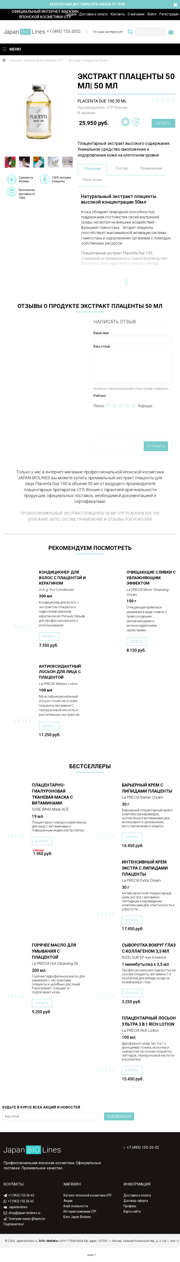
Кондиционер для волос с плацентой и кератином (62, 578)
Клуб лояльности (76, 1206)
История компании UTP (80, 1211)
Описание (92, 168)
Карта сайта (132, 1211)
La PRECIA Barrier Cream (142, 797)
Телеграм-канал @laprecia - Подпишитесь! (25, 1221)
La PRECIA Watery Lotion (58, 684)
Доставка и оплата (137, 1195)
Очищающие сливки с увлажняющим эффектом (151, 578)
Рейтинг (100, 396)
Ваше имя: (101, 333)
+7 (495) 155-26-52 (141, 1147)
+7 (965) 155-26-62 (19, 1195)
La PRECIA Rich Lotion (140, 1030)
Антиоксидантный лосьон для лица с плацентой (60, 672)
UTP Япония (117, 107)
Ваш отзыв (102, 346)
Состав (122, 168)
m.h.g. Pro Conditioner (56, 590)
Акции (68, 1201)
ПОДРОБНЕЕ (22, 573)
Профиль (130, 1206)
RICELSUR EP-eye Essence (144, 957)
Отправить (155, 446)
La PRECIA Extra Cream (141, 880)
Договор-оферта (136, 1201)
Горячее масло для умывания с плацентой (54, 951)
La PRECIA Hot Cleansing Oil (55, 963)
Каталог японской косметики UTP (88, 1195)
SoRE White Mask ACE (50, 809)
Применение (151, 168)
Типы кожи (92, 179)
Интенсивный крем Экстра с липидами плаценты (145, 868)
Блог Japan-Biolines (77, 1217)
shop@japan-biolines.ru (22, 1213)
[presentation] (129, 424)
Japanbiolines (15, 1207)
